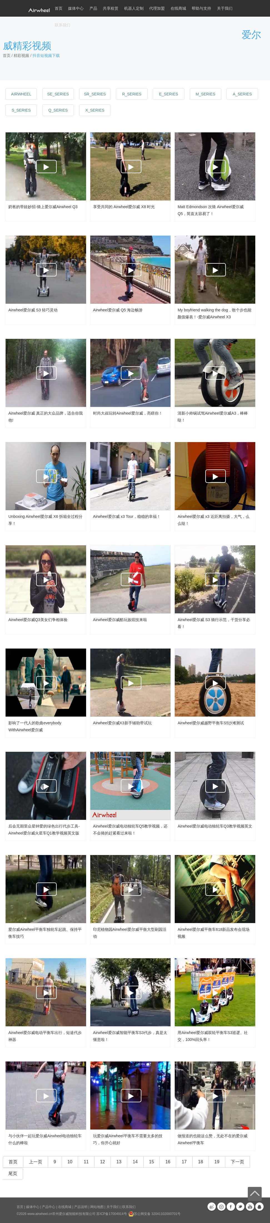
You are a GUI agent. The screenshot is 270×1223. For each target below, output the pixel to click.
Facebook (231, 1206)
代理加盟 (157, 8)
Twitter (240, 1206)
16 (167, 1161)
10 (70, 1161)
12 (102, 1161)
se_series (58, 94)
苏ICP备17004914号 (111, 1214)
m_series (205, 94)
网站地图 (97, 1207)
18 (200, 1161)
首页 (58, 8)
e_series (168, 94)
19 (216, 1161)
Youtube (250, 1206)
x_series (94, 110)
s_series (21, 110)
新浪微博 (212, 1206)
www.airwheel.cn (40, 1214)
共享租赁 (110, 8)
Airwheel (21, 94)
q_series (58, 110)
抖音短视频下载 (46, 55)
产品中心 (48, 1207)
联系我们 (62, 25)
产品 (93, 8)
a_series (242, 94)
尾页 (12, 1173)
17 (184, 1161)
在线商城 (64, 1207)
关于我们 (113, 1207)
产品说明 (81, 1207)
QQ (259, 1206)
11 (86, 1161)
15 (151, 1161)
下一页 (237, 1161)
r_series (131, 94)
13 (118, 1161)
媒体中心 (32, 1207)
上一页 (35, 1161)
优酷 (221, 1206)
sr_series (95, 94)
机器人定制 (134, 8)
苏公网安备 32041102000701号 (154, 1214)
